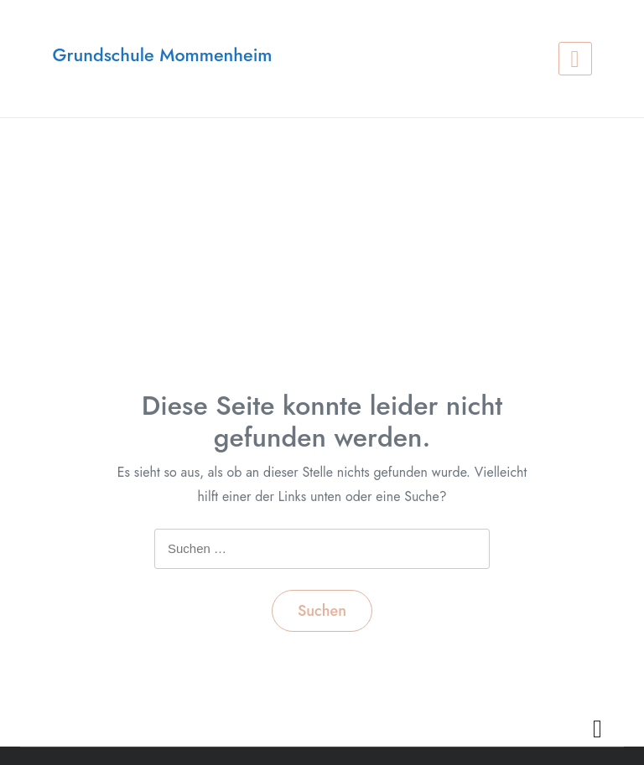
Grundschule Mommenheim (162, 55)
